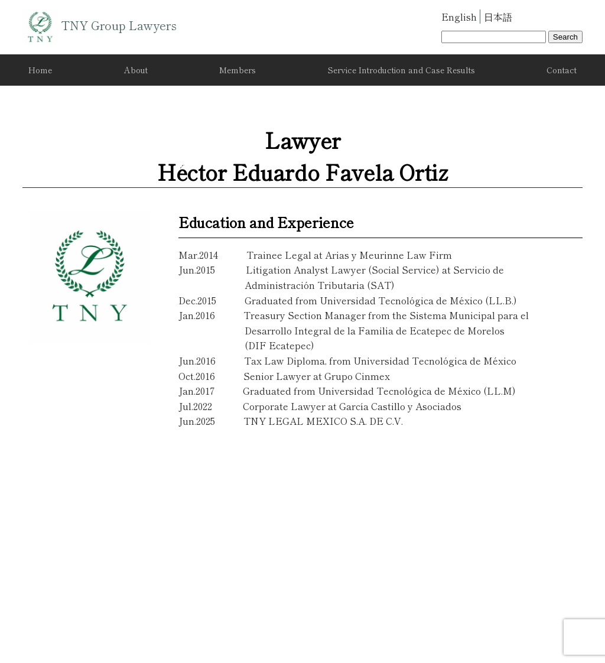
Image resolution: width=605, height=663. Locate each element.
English (459, 16)
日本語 (498, 16)
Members (237, 70)
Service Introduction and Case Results (401, 70)
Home (40, 70)
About (136, 70)
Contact (562, 70)
